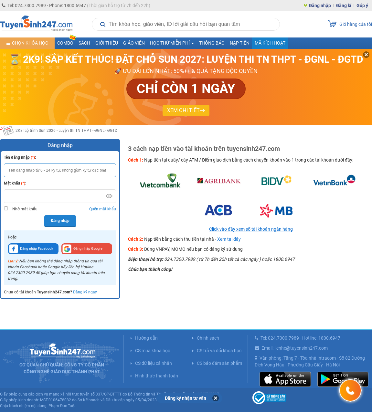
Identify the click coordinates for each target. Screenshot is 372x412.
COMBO (66, 41)
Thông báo (212, 43)
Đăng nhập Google (82, 248)
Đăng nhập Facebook (31, 248)
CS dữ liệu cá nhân (153, 363)
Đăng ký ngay (85, 292)
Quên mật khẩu (102, 209)
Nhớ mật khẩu (24, 209)
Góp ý (362, 5)
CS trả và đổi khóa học (219, 350)
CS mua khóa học (152, 350)
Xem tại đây (229, 239)
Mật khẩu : (15, 183)
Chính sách (208, 338)
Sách (84, 43)
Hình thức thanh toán (156, 375)
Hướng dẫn (146, 338)
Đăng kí (343, 5)
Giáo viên (134, 43)
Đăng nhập (320, 5)
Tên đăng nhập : (20, 157)
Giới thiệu (106, 43)
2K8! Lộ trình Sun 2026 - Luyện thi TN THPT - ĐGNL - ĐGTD (66, 130)
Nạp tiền (240, 43)
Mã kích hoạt (270, 43)
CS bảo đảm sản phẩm (219, 363)
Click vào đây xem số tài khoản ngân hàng (251, 229)
